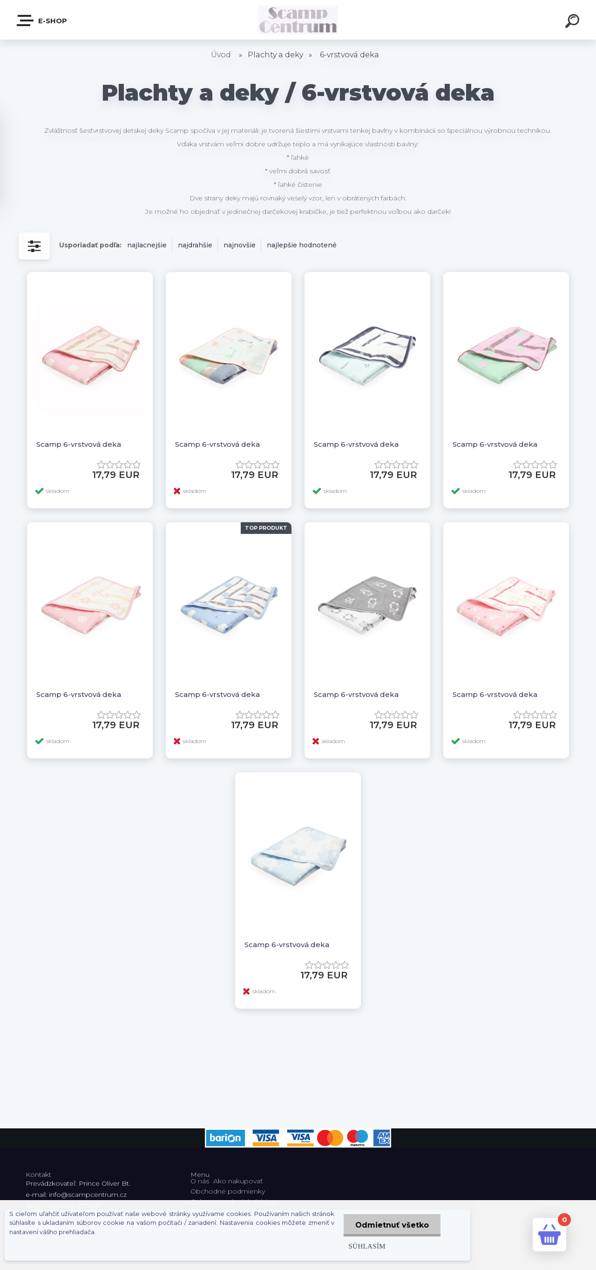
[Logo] (298, 20)
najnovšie (240, 245)
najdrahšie (195, 245)
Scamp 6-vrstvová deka (78, 444)
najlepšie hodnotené (302, 245)
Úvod (221, 54)
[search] (573, 22)
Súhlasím (367, 1246)
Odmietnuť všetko (392, 1225)
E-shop (42, 20)
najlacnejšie (147, 245)
